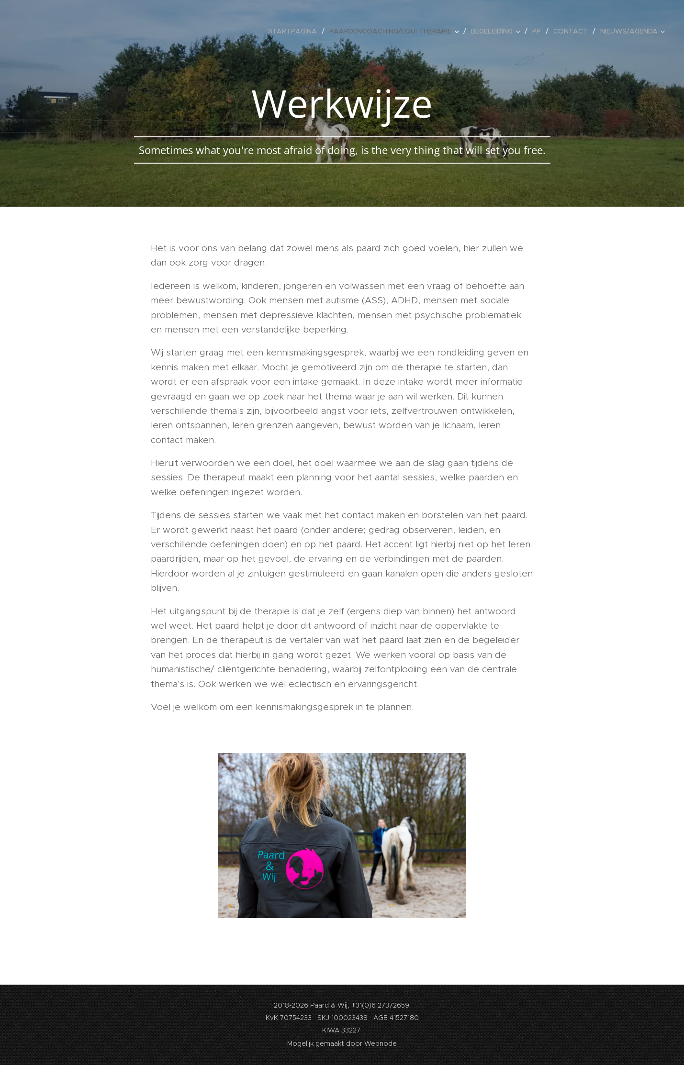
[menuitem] (295, 31)
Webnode (380, 1043)
